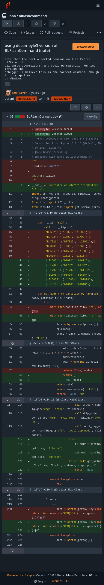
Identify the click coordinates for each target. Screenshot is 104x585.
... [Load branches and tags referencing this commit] (7, 83)
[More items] (99, 32)
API (68, 581)
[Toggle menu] (98, 5)
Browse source (86, 46)
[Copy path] (61, 117)
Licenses (57, 581)
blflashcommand (33, 16)
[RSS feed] (7, 23)
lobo (12, 16)
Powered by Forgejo (21, 575)
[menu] (97, 107)
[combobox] (75, 107)
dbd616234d (26, 99)
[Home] (8, 5)
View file (92, 116)
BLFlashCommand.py (42, 116)
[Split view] (86, 107)
